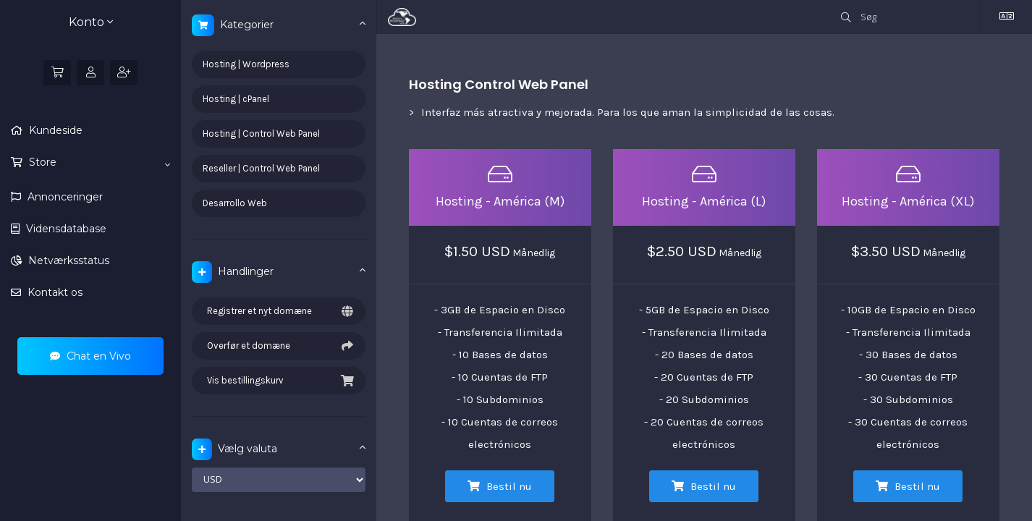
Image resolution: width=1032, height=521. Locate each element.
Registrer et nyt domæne (279, 311)
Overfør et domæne (279, 346)
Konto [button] (91, 22)
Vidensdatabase (64, 228)
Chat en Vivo (90, 356)
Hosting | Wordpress (246, 64)
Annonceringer (64, 196)
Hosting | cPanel (236, 98)
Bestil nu (500, 486)
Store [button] (98, 163)
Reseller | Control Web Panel (261, 168)
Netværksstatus (67, 260)
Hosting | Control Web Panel (261, 133)
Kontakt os (54, 292)
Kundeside (54, 130)
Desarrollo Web (235, 203)
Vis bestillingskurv (279, 380)
